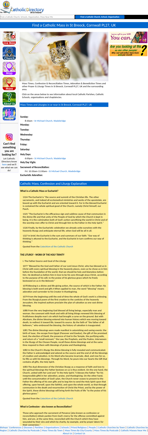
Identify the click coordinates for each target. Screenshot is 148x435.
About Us (67, 433)
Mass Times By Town (52, 430)
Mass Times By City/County (78, 430)
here (4, 164)
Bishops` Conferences (11, 427)
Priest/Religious (79, 427)
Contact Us (79, 433)
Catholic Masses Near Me (133, 430)
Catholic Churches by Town (111, 427)
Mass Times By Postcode (106, 430)
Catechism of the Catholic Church (56, 246)
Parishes (39, 427)
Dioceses (28, 427)
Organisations (52, 427)
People (92, 427)
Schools (65, 427)
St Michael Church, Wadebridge (50, 120)
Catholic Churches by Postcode (24, 430)
